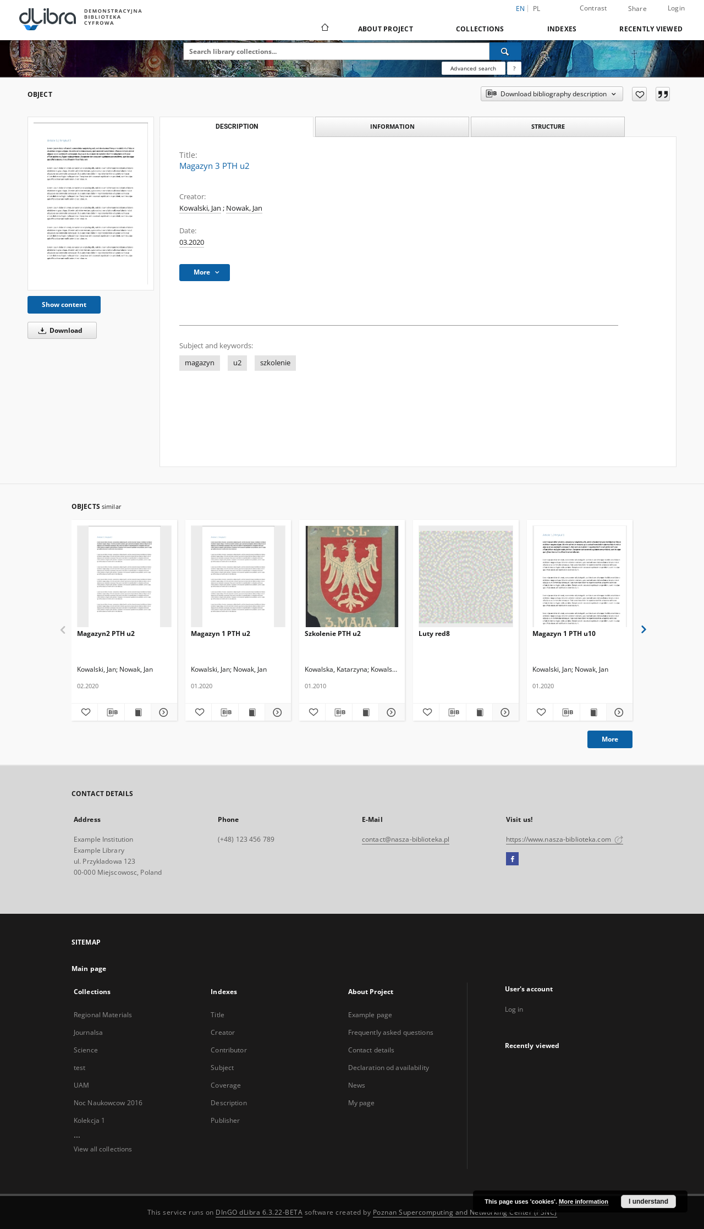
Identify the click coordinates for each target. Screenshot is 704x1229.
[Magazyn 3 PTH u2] (91, 203)
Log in (514, 1009)
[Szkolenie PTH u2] (352, 577)
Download (58, 330)
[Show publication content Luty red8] (479, 712)
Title (217, 1014)
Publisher (225, 1120)
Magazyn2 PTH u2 (106, 633)
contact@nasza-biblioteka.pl (405, 839)
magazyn (200, 362)
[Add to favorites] (639, 94)
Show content (64, 304)
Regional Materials (103, 1014)
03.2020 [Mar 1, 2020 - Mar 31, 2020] (191, 242)
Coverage (226, 1085)
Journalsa (88, 1032)
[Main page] (324, 29)
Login (676, 8)
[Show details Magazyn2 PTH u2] (162, 712)
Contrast (593, 8)
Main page (89, 968)
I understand (648, 1201)
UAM (81, 1085)
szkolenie (275, 362)
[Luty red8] (466, 577)
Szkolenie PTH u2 (333, 633)
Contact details (371, 1050)
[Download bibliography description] (111, 712)
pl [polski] (537, 8)
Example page (370, 1014)
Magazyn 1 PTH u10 (564, 633)
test (79, 1067)
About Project (385, 29)
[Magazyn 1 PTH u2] (238, 577)
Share (637, 8)
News (356, 1085)
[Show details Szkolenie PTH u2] (390, 712)
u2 (237, 362)
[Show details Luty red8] (504, 712)
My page (361, 1102)
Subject (222, 1067)
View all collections (103, 1149)
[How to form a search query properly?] (514, 68)
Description (228, 1102)
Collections (480, 29)
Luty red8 (434, 633)
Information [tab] (392, 126)
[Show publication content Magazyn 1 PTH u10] (593, 712)
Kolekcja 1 (89, 1120)
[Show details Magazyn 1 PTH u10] (618, 712)
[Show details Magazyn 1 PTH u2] (276, 712)
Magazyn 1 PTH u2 (220, 633)
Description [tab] (237, 126)
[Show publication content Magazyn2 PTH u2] (138, 712)
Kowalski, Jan (200, 208)
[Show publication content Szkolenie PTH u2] (365, 712)
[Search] (505, 51)
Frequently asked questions (390, 1032)
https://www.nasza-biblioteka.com (564, 839)
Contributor (228, 1050)
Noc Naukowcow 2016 (108, 1102)
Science (86, 1050)
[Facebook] (512, 859)
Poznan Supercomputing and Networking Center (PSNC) (465, 1212)
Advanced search (473, 68)
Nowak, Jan (244, 208)
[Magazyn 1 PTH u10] (579, 577)
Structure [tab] (548, 126)
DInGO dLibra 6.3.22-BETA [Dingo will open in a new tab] (259, 1212)
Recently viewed (651, 29)
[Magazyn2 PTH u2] (124, 577)
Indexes (562, 29)
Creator (223, 1032)
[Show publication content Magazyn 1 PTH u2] (252, 712)
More (610, 739)
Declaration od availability (388, 1067)
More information (583, 1201)
